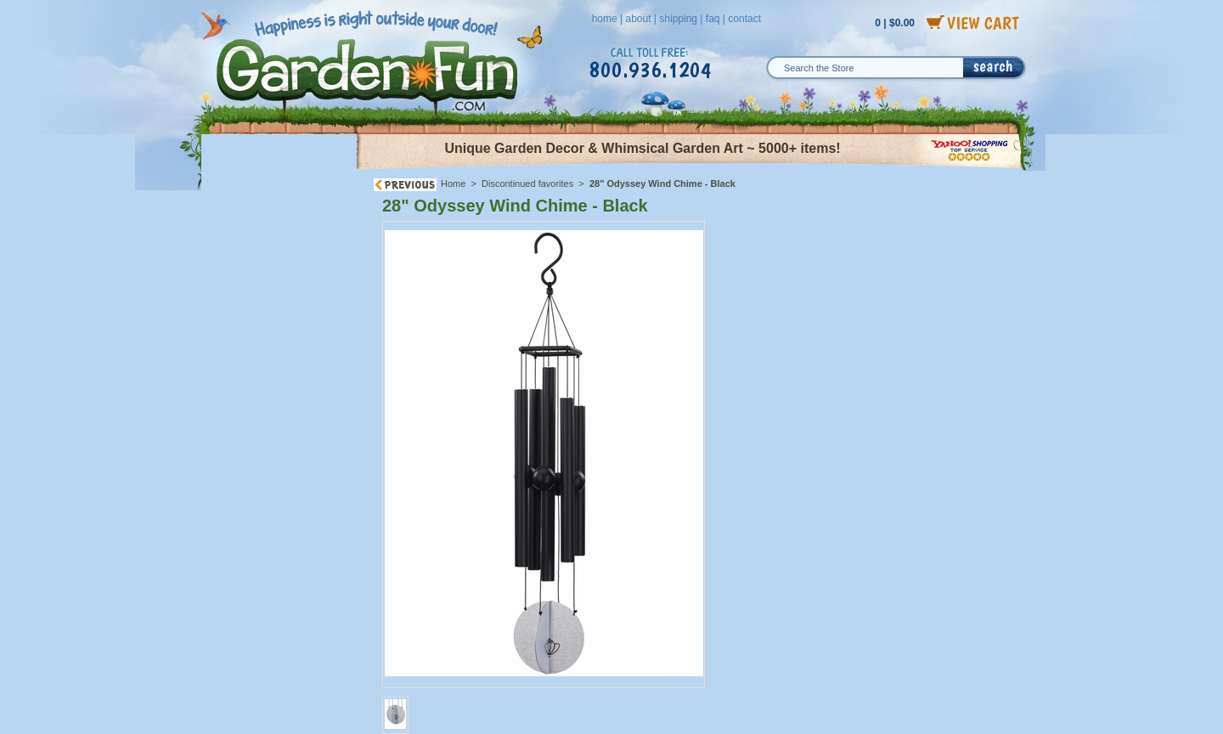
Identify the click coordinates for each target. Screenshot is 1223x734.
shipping (678, 19)
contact (744, 19)
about (638, 19)
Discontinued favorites (527, 183)
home (604, 19)
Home (453, 183)
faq (713, 19)
